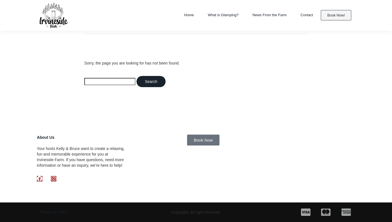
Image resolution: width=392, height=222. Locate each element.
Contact (306, 15)
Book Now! (336, 15)
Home (176, 15)
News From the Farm (265, 15)
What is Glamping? (213, 15)
